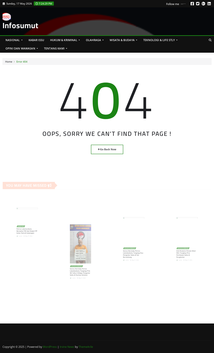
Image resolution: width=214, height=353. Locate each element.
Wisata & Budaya (123, 40)
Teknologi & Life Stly (160, 40)
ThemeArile (86, 347)
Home (8, 62)
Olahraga (95, 40)
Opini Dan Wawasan (22, 48)
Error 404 (21, 62)
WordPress (50, 347)
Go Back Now (107, 149)
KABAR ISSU (36, 40)
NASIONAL (14, 40)
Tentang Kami (55, 48)
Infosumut (20, 25)
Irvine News (67, 347)
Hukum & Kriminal (65, 40)
